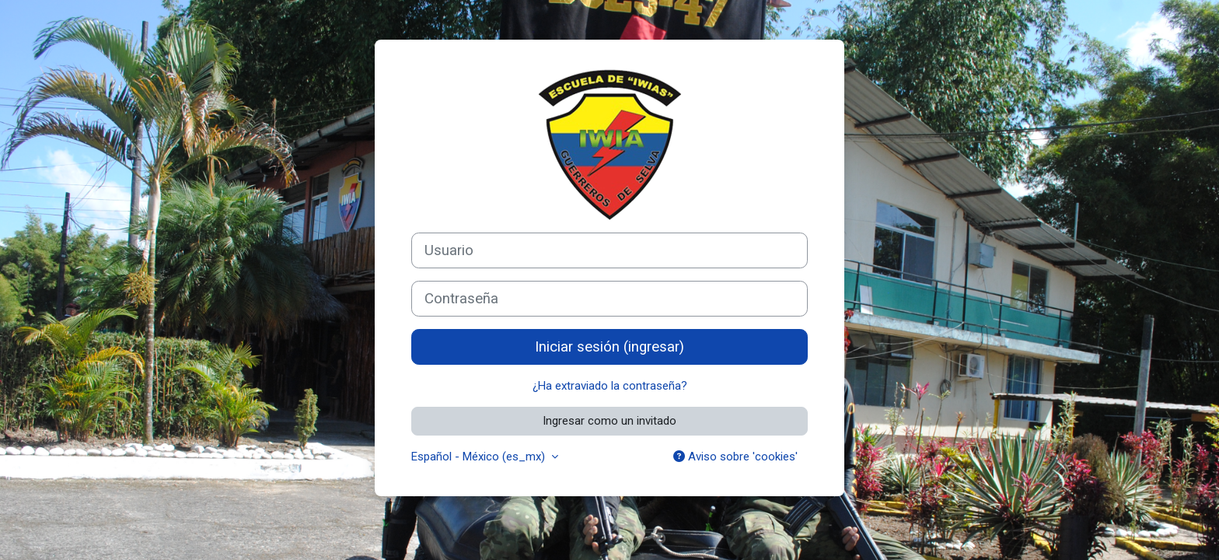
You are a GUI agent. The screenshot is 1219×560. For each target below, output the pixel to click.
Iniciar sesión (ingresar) (609, 346)
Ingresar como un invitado (609, 421)
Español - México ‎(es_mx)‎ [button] (479, 457)
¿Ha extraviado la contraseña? (610, 386)
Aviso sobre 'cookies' (735, 457)
